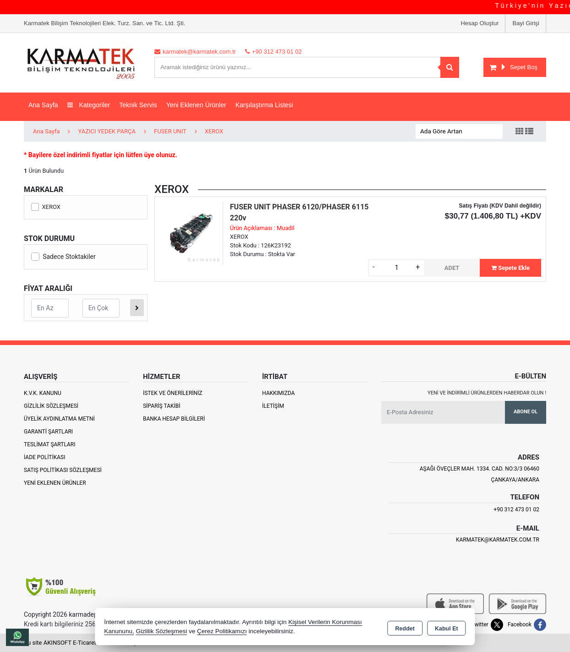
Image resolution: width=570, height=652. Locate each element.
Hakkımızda (278, 393)
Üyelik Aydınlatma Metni (59, 419)
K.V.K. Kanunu (42, 393)
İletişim (273, 406)
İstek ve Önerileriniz (173, 393)
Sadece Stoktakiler (63, 256)
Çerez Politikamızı (222, 631)
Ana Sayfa (43, 105)
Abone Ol (525, 412)
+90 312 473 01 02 (516, 509)
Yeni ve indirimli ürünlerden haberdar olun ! (487, 393)
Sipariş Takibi (162, 406)
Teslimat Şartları (50, 444)
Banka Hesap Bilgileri (174, 419)
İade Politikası (44, 457)
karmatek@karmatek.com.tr (497, 540)
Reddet (405, 627)
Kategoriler (88, 105)
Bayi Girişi (525, 23)
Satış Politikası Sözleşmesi (63, 470)
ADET (452, 267)
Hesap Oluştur (479, 23)
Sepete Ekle (510, 267)
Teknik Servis (138, 105)
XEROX (45, 207)
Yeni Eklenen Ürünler (55, 483)
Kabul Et (446, 627)
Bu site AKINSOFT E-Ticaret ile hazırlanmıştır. (83, 642)
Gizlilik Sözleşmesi (51, 406)
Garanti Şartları (48, 431)
